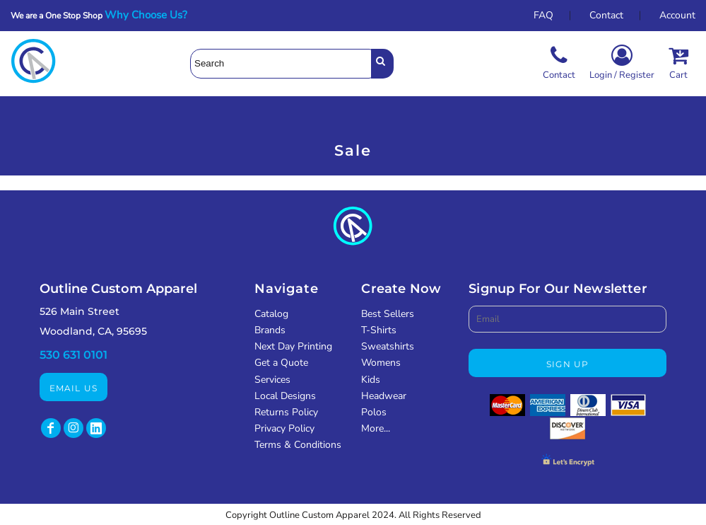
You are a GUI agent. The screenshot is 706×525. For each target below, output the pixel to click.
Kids (370, 379)
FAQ (543, 15)
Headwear (383, 396)
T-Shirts (378, 330)
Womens (381, 362)
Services (272, 379)
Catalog (271, 314)
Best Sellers (387, 314)
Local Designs (285, 396)
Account (677, 15)
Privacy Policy (284, 428)
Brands (270, 330)
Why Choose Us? (150, 15)
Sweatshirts (387, 346)
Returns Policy (286, 412)
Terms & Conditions (297, 444)
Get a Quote (281, 362)
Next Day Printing (293, 346)
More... (375, 428)
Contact (606, 15)
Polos (374, 412)
